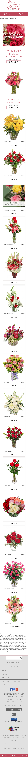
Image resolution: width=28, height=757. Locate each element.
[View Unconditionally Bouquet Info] (14, 608)
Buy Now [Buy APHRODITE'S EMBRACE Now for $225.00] (14, 283)
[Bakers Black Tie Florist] (14, 10)
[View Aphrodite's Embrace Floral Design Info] (14, 264)
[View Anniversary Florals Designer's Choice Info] (14, 35)
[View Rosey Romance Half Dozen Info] (14, 540)
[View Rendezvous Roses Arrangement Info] (14, 505)
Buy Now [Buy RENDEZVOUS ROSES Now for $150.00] (14, 524)
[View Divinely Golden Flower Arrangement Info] (14, 127)
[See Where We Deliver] (14, 666)
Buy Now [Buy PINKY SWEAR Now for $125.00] (14, 386)
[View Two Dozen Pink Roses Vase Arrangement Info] (14, 574)
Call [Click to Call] (4, 756)
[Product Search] (14, 658)
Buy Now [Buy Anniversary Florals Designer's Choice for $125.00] (13, 62)
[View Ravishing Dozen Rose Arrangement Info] (14, 436)
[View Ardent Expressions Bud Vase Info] (14, 230)
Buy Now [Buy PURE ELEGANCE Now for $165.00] (14, 420)
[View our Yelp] (17, 690)
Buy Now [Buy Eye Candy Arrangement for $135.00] (13, 107)
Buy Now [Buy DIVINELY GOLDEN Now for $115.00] (14, 145)
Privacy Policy (7, 748)
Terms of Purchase (18, 748)
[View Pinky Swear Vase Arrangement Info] (14, 368)
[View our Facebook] (11, 690)
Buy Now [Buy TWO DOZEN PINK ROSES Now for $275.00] (14, 592)
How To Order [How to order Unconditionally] (14, 627)
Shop (7, 14)
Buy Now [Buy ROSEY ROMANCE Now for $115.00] (14, 558)
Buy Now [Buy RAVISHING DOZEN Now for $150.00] (14, 455)
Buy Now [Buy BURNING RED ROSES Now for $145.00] (14, 179)
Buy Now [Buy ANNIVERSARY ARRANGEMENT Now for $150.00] (14, 214)
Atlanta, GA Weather (7, 743)
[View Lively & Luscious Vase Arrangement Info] (14, 333)
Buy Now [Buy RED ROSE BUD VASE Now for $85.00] (14, 489)
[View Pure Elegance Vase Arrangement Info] (14, 402)
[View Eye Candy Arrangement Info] (14, 82)
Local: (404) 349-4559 (14, 702)
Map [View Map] (14, 756)
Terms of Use (14, 751)
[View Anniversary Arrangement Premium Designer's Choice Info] (14, 195)
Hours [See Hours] (23, 756)
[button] (14, 719)
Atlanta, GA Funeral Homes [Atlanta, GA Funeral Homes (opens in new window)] (10, 735)
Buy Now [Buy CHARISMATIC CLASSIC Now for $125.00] (14, 317)
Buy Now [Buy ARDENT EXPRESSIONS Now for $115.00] (14, 248)
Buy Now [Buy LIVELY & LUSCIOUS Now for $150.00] (14, 351)
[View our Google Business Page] (14, 690)
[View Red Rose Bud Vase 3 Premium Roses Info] (14, 471)
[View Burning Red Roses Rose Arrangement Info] (14, 161)
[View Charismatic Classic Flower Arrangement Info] (14, 299)
